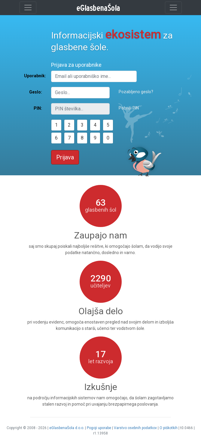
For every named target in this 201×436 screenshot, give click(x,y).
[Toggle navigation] (28, 8)
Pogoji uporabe (99, 428)
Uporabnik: (35, 75)
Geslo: (35, 92)
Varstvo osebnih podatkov (135, 428)
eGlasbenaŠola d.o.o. (66, 428)
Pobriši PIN (129, 108)
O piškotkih (169, 428)
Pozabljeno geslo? (136, 91)
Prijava (65, 157)
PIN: (38, 108)
